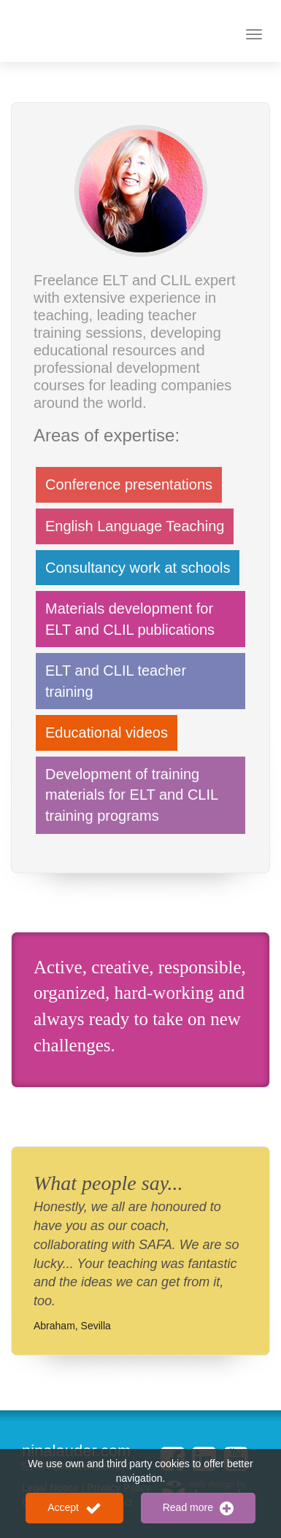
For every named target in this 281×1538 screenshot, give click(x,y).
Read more (198, 1508)
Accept (74, 1508)
